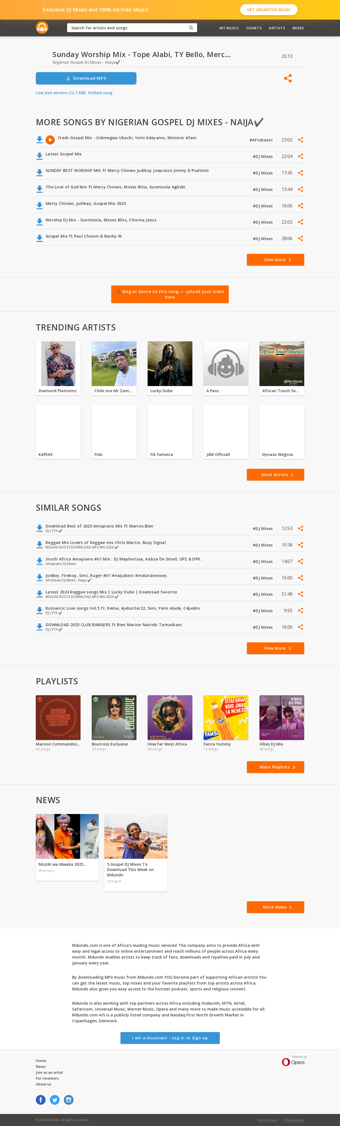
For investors (47, 1078)
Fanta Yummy (217, 744)
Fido (99, 454)
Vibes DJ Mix (271, 744)
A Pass (212, 390)
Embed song (100, 92)
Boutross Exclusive (110, 744)
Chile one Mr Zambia (114, 390)
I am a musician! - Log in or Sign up (170, 1037)
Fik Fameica (161, 454)
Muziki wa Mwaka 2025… (63, 864)
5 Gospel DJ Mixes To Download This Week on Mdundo (130, 869)
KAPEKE (46, 454)
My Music (229, 27)
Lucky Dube (161, 390)
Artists (277, 27)
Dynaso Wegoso (277, 454)
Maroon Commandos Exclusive (58, 744)
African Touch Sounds (281, 390)
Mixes (298, 27)
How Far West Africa (167, 744)
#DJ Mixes (263, 156)
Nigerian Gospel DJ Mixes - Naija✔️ (86, 62)
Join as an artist (49, 1072)
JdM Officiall (218, 454)
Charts (254, 27)
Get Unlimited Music (269, 9)
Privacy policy (294, 1120)
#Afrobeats (261, 140)
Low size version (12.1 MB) (61, 92)
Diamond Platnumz (58, 390)
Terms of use (267, 1120)
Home (41, 1060)
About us (43, 1084)
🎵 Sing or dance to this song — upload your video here (170, 294)
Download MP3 (85, 78)
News (41, 1066)
